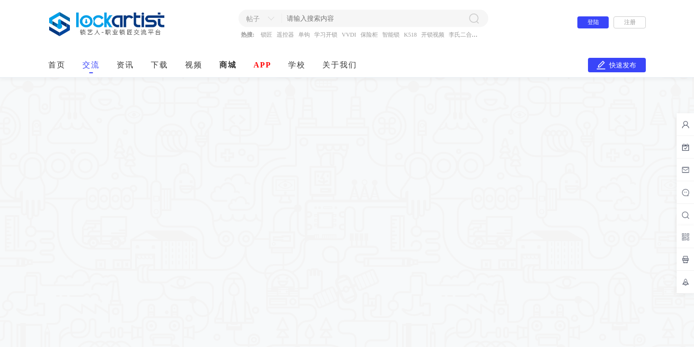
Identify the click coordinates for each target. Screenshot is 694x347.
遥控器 (285, 34)
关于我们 (339, 65)
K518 (410, 34)
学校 (297, 65)
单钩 (304, 34)
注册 (630, 22)
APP (262, 65)
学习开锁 (325, 34)
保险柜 (369, 34)
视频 (193, 65)
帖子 (253, 19)
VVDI (349, 34)
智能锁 (391, 34)
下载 (159, 65)
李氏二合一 (463, 34)
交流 (91, 65)
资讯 (125, 65)
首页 (57, 65)
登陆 (593, 22)
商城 (228, 65)
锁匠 (266, 34)
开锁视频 (432, 34)
